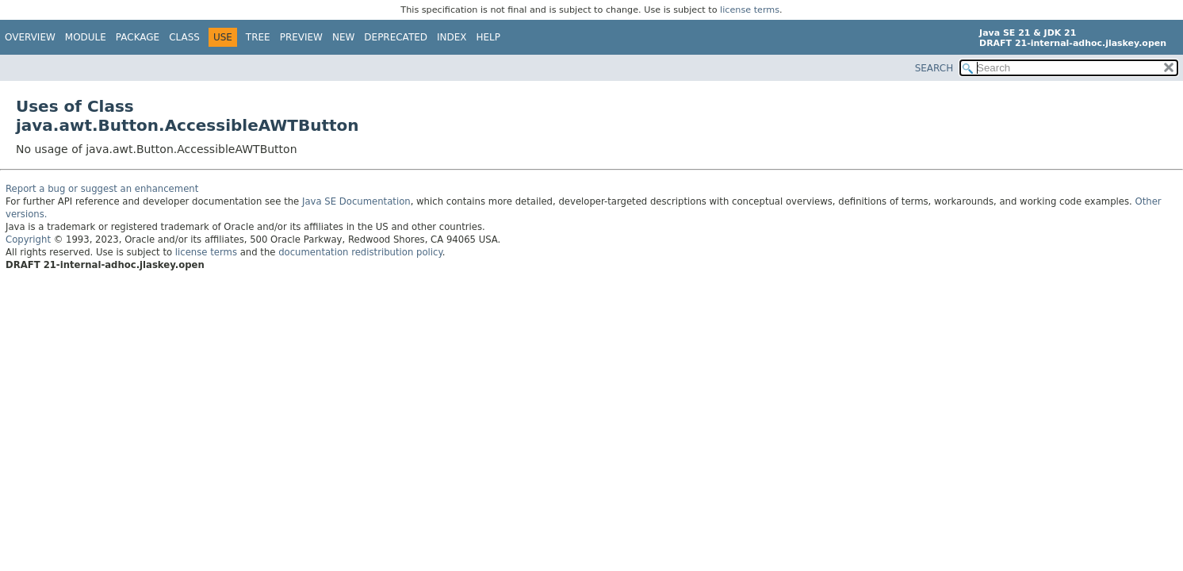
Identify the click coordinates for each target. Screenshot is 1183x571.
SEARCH (934, 68)
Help (489, 37)
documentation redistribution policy (360, 252)
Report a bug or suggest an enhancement (102, 188)
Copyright (28, 239)
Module (85, 37)
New (343, 37)
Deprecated (395, 37)
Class (184, 37)
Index (452, 37)
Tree (258, 37)
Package (137, 37)
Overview (30, 37)
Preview (301, 37)
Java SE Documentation (356, 201)
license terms (749, 10)
